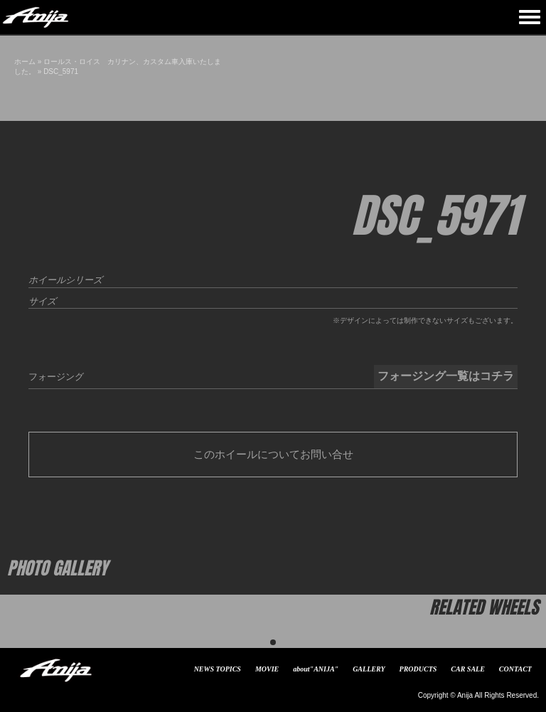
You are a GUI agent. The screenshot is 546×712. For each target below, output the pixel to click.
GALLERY (369, 669)
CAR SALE (468, 669)
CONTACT (515, 669)
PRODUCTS (418, 669)
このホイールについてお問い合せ (273, 454)
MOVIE (267, 669)
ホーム (25, 61)
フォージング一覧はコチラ (446, 376)
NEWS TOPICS (217, 669)
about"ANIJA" (315, 669)
